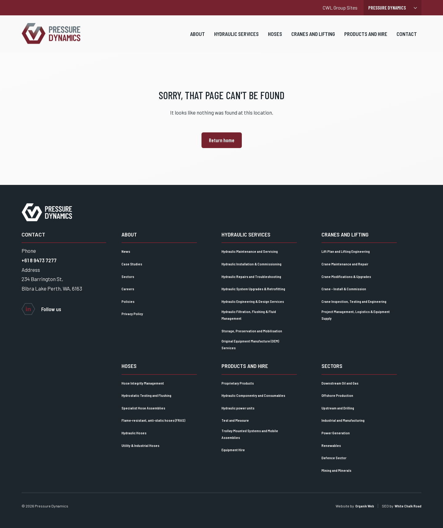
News (126, 251)
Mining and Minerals (336, 470)
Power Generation (335, 433)
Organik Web (364, 506)
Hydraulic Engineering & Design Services (253, 301)
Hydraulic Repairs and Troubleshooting (251, 276)
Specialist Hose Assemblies (143, 408)
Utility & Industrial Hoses (140, 445)
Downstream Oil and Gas (339, 383)
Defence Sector (333, 458)
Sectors (128, 276)
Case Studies (132, 264)
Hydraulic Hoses (134, 433)
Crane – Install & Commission (343, 289)
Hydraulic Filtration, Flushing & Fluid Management (249, 314)
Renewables (331, 445)
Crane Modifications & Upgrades (346, 276)
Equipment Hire (233, 450)
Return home (221, 140)
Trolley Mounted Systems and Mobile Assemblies (250, 434)
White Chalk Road (408, 506)
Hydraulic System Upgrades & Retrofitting (253, 289)
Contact (407, 38)
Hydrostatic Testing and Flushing (146, 395)
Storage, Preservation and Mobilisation (252, 331)
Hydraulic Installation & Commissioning (251, 264)
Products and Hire (365, 38)
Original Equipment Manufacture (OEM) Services (250, 344)
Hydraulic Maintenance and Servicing (250, 251)
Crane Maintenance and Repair (344, 264)
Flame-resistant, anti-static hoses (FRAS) (153, 420)
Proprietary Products (238, 383)
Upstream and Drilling (337, 408)
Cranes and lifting (313, 38)
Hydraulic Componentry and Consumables (253, 395)
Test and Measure (235, 420)
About (197, 38)
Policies (128, 301)
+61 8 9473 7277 (39, 260)
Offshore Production (337, 395)
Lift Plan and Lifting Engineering (345, 251)
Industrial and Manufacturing (343, 420)
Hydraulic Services (236, 38)
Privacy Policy (132, 313)
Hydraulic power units (238, 408)
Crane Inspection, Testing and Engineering (353, 301)
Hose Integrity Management (143, 383)
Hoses (275, 38)
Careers (128, 289)
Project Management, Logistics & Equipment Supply (355, 314)
